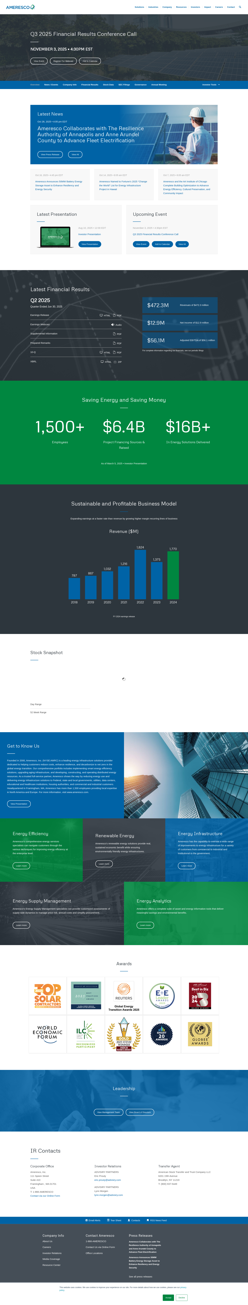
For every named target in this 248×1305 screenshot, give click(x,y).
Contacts (135, 1220)
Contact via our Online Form (45, 1195)
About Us (47, 1241)
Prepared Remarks (40, 343)
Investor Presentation (89, 234)
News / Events (51, 84)
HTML (105, 315)
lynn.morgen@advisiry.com (108, 1195)
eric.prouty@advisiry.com (107, 1180)
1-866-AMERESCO (96, 1241)
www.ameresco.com (77, 792)
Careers (47, 1247)
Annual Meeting (159, 84)
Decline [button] (182, 1298)
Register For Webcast (63, 61)
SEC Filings (124, 84)
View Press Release (50, 154)
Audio (116, 324)
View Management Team (108, 1112)
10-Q (33, 352)
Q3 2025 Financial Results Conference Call (155, 234)
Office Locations (94, 1253)
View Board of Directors (140, 1112)
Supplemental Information (43, 333)
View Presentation (90, 244)
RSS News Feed (158, 1220)
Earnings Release (39, 315)
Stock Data (108, 84)
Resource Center (51, 1265)
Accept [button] (168, 1298)
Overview (35, 84)
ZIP (118, 361)
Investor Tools (210, 84)
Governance (140, 84)
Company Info (70, 84)
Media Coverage (51, 1259)
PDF (117, 315)
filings (201, 350)
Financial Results (89, 84)
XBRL (33, 361)
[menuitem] (219, 7)
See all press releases (140, 1276)
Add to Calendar (90, 61)
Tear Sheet (116, 1220)
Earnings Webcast (40, 324)
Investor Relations (52, 1253)
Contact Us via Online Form (100, 1247)
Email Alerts (94, 1220)
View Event (39, 61)
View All (75, 154)
